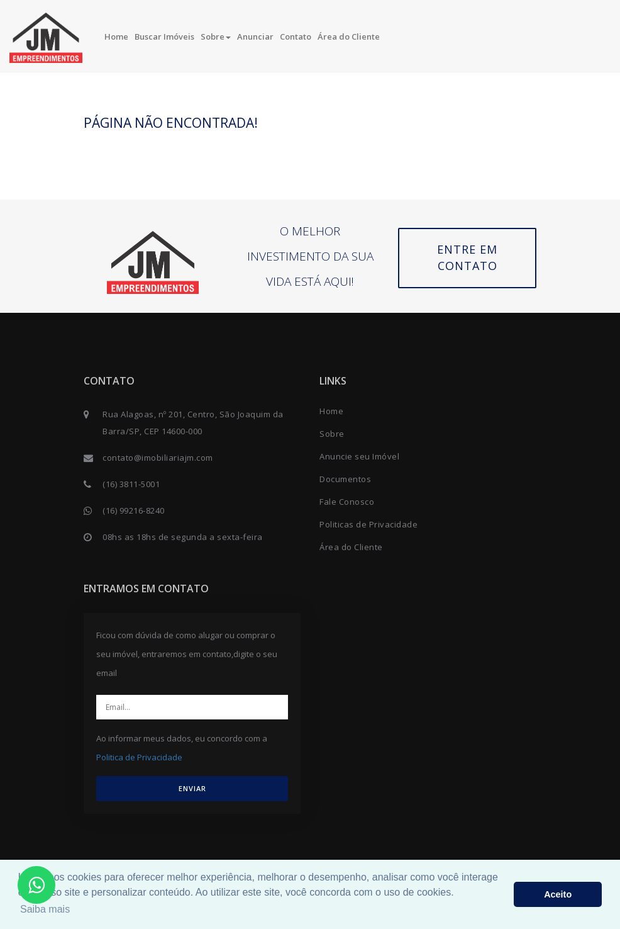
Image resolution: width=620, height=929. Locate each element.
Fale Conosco (346, 501)
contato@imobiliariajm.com (157, 457)
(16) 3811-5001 (131, 484)
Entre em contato (467, 257)
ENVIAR (192, 788)
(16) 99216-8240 (133, 510)
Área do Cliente (349, 36)
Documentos (345, 479)
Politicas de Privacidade (368, 524)
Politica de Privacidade (139, 757)
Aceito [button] (558, 894)
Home (116, 36)
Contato (295, 36)
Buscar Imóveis (164, 36)
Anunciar (255, 36)
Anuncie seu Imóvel (359, 456)
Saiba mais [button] (45, 909)
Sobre (216, 36)
